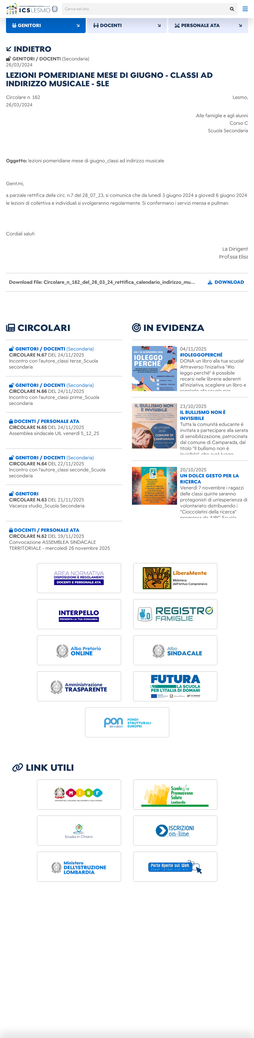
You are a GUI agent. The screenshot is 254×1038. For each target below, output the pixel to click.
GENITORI (46, 25)
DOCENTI (127, 25)
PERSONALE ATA (208, 25)
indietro (28, 49)
